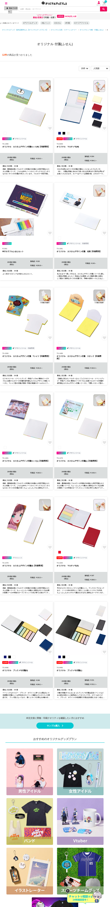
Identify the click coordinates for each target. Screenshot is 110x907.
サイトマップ (9, 820)
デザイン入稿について (13, 749)
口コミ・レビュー (11, 815)
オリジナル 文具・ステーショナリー (64, 30)
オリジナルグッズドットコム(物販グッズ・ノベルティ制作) (29, 852)
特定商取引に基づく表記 (14, 782)
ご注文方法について (12, 745)
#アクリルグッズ (30, 23)
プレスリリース (10, 825)
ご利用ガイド (9, 740)
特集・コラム (9, 759)
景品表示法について (12, 806)
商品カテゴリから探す (13, 754)
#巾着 (67, 23)
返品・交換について (12, 787)
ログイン (98, 3)
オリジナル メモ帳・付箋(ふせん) (91, 30)
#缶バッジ (46, 23)
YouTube (10, 842)
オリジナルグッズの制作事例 (16, 768)
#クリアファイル (81, 23)
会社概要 (8, 773)
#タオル (57, 23)
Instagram (10, 830)
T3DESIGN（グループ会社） (16, 856)
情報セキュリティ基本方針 (15, 797)
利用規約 (8, 778)
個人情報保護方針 (11, 792)
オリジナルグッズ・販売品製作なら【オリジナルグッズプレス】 (25, 30)
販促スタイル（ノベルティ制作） (18, 847)
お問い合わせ (9, 811)
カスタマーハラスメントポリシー (18, 801)
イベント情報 (9, 764)
